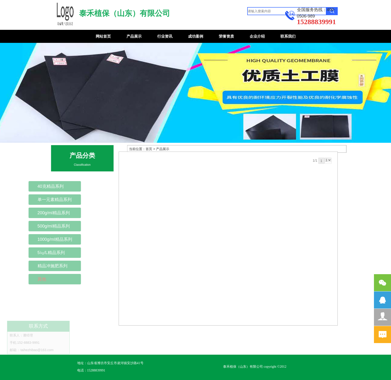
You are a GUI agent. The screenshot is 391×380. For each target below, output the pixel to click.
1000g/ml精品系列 (42, 239)
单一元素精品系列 (42, 199)
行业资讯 (164, 36)
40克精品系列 (38, 186)
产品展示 (134, 36)
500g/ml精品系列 (41, 226)
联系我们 (288, 36)
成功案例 (195, 36)
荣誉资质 (226, 36)
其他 (29, 279)
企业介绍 (257, 36)
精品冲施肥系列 (39, 266)
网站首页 (103, 36)
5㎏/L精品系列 (38, 252)
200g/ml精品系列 (41, 212)
